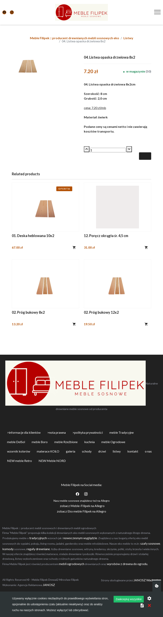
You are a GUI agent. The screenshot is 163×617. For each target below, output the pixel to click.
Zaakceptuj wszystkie (129, 599)
